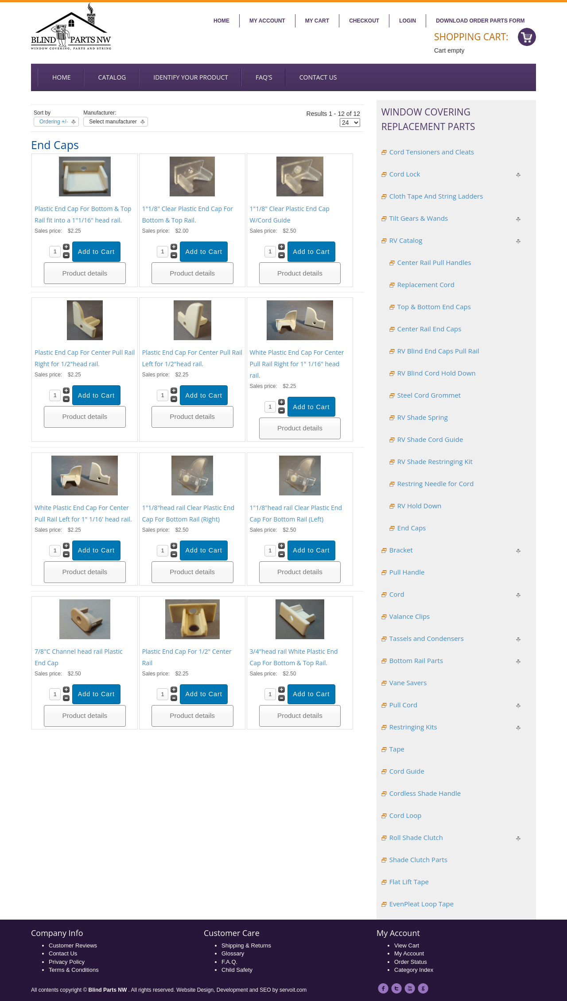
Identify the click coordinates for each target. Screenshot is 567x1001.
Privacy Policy (67, 962)
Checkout (364, 21)
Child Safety (236, 969)
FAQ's (264, 77)
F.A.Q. (229, 962)
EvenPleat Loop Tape (421, 903)
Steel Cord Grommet (429, 395)
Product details (84, 273)
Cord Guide (406, 771)
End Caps (411, 527)
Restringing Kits (413, 726)
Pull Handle (407, 572)
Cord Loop (405, 815)
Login (407, 21)
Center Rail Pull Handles (434, 262)
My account (267, 21)
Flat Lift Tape (409, 881)
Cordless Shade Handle (425, 793)
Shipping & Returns (246, 945)
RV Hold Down (419, 505)
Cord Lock (404, 173)
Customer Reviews (73, 945)
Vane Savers (408, 682)
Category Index (413, 969)
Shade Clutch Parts (418, 859)
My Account (409, 953)
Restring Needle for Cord (435, 483)
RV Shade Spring (422, 417)
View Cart (406, 945)
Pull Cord (403, 704)
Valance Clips (409, 616)
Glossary (232, 953)
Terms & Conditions (74, 969)
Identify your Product (190, 77)
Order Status (410, 962)
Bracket (401, 549)
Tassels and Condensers (426, 638)
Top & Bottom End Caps (434, 306)
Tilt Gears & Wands (418, 218)
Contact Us (63, 953)
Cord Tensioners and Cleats (431, 151)
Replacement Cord (425, 284)
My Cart (317, 21)
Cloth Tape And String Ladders (436, 196)
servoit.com (293, 990)
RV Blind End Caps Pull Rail (438, 350)
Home (221, 21)
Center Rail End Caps (429, 328)
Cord (396, 594)
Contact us (318, 77)
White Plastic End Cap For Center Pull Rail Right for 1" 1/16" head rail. (297, 364)
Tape (396, 748)
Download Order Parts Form (480, 21)
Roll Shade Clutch (416, 837)
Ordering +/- (53, 122)
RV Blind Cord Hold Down (436, 372)
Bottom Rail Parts (416, 660)
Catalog (112, 77)
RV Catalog (406, 240)
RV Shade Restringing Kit (435, 461)
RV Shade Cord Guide (430, 439)
